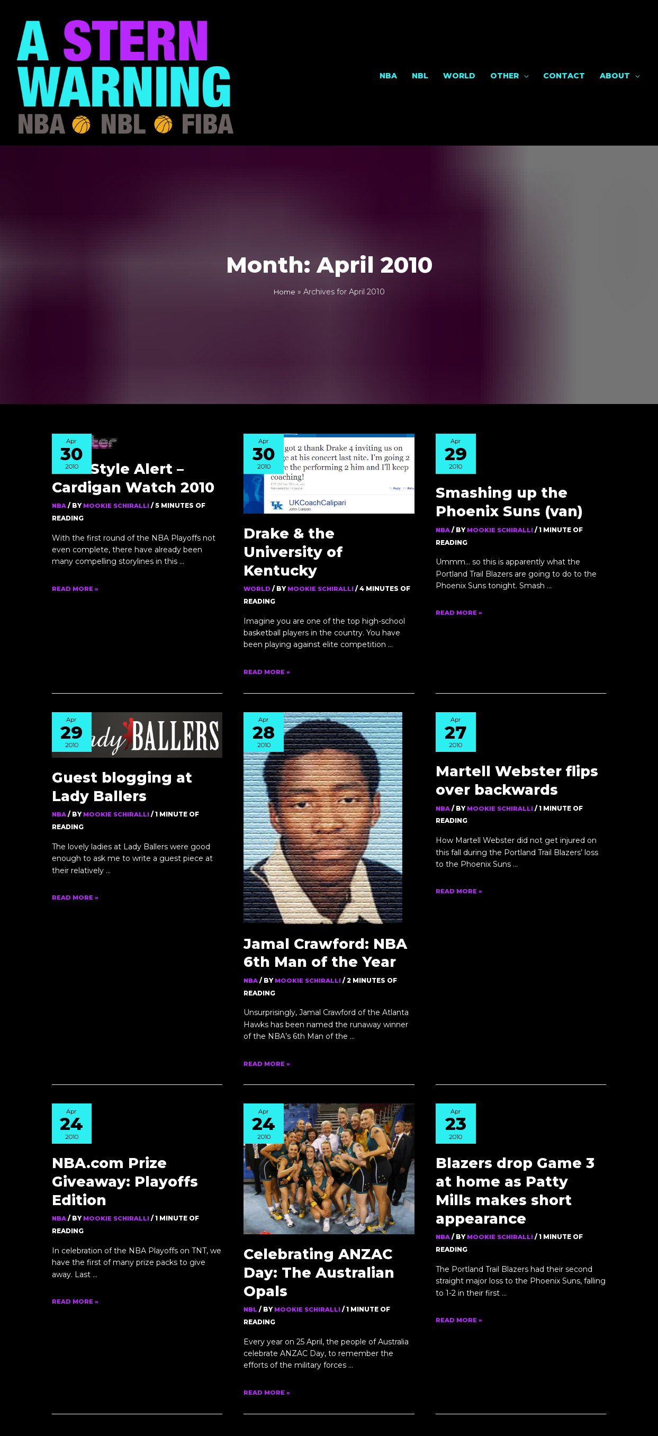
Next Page (548, 1222)
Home (284, 223)
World (459, 38)
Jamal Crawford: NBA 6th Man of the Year (517, 819)
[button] (327, 1372)
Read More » (75, 514)
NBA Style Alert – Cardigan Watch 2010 (120, 407)
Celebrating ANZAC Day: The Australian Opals (322, 992)
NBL (420, 38)
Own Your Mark (383, 1414)
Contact (564, 38)
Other (504, 38)
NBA (388, 38)
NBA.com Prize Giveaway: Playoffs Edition (135, 843)
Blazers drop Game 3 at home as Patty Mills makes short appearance (514, 1043)
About (615, 38)
